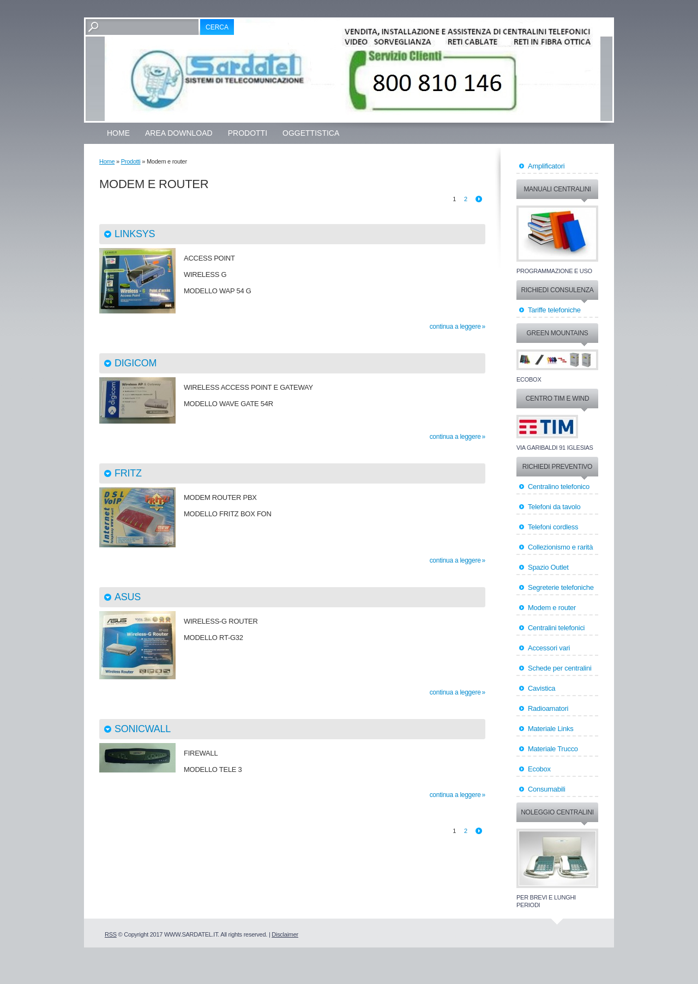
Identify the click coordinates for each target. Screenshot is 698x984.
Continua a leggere (455, 326)
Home (118, 133)
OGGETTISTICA (310, 133)
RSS (111, 934)
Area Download (179, 133)
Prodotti (247, 133)
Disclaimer (285, 934)
